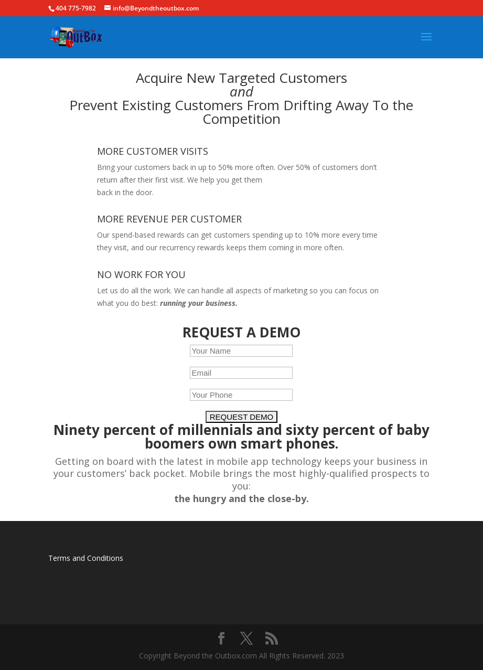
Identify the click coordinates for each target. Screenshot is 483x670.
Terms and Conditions (85, 558)
